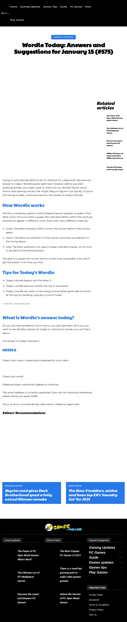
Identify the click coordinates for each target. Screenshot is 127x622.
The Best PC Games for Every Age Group (114, 162)
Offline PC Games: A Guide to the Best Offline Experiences (114, 149)
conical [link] (55, 248)
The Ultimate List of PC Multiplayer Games (114, 124)
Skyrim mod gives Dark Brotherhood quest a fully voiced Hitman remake (28, 476)
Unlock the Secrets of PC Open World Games (70, 580)
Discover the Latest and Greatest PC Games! (114, 137)
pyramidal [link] (73, 248)
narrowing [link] (45, 248)
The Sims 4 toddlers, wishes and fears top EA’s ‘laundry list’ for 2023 (92, 476)
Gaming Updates (63, 37)
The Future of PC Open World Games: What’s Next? (114, 112)
